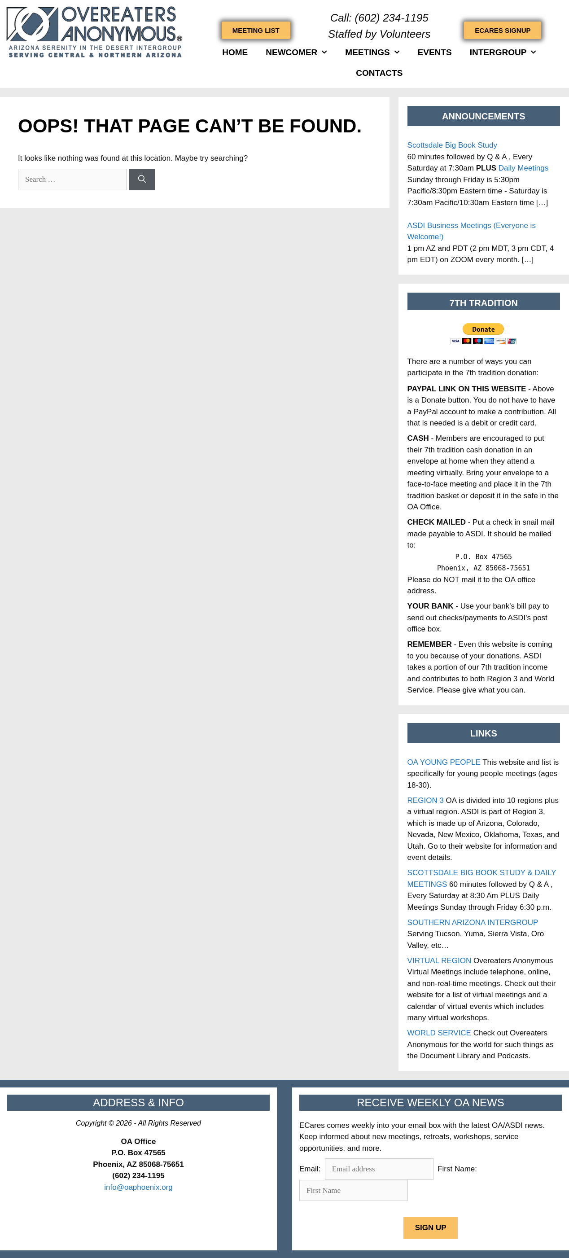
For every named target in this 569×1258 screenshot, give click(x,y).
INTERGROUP (503, 52)
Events (435, 52)
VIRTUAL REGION (439, 960)
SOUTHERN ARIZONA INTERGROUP (472, 922)
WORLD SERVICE (439, 1033)
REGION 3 (425, 800)
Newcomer (296, 52)
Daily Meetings (524, 168)
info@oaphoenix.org (138, 1187)
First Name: (457, 1169)
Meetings (372, 52)
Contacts (379, 73)
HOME (235, 52)
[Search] (142, 179)
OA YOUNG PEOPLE (444, 762)
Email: (311, 1169)
